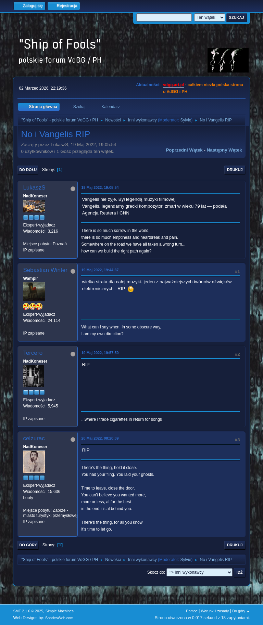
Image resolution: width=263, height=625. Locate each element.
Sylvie (185, 120)
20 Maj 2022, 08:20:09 (99, 438)
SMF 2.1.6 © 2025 (28, 611)
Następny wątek (224, 150)
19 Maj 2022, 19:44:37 (99, 270)
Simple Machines (60, 611)
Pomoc (192, 611)
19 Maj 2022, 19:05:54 (99, 187)
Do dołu (28, 170)
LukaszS (34, 187)
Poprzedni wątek (184, 150)
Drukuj (235, 170)
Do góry (28, 545)
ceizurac (34, 438)
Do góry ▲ (241, 611)
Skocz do (155, 572)
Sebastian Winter (45, 270)
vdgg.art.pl (173, 84)
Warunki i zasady (215, 611)
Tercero (32, 353)
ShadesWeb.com (59, 618)
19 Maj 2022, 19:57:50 (99, 353)
